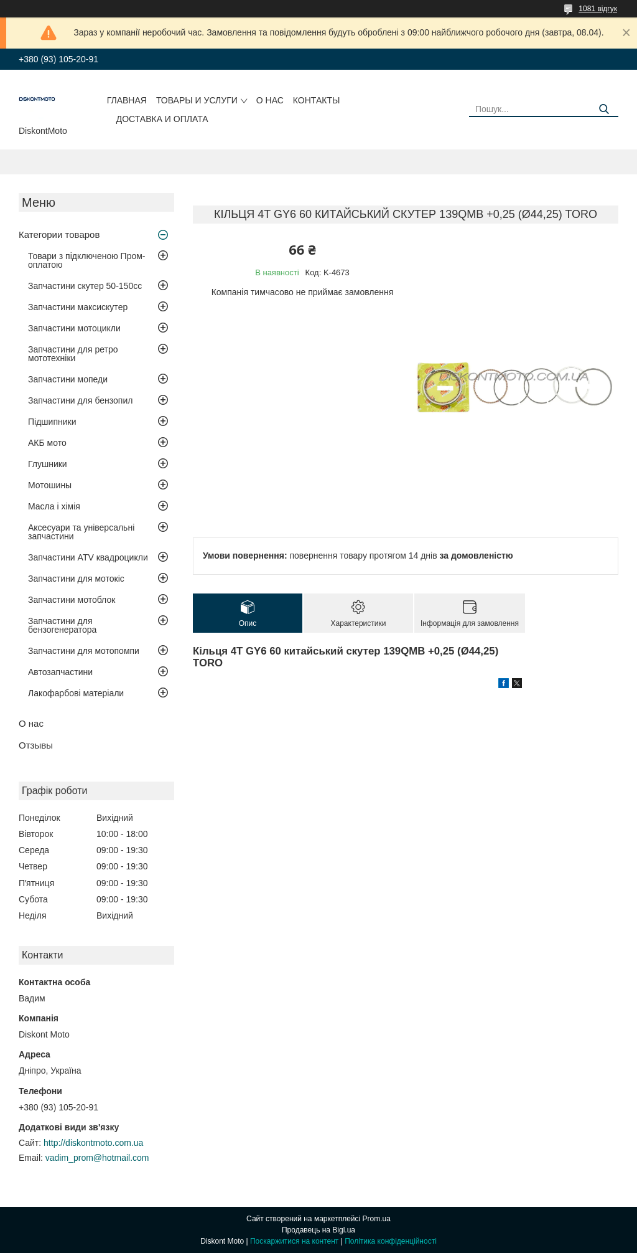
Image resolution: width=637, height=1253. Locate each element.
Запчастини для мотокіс (76, 579)
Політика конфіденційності (391, 1241)
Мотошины (50, 485)
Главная (127, 100)
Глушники (47, 464)
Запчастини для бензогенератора (62, 625)
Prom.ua (377, 1218)
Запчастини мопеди (68, 379)
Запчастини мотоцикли (74, 328)
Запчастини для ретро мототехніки (73, 353)
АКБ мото (47, 443)
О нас (270, 100)
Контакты (316, 100)
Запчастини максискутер (78, 307)
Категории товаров (59, 234)
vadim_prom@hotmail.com (97, 1158)
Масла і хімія (54, 506)
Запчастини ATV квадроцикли (88, 557)
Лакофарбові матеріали (76, 693)
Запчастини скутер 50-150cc (85, 286)
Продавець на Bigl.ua (318, 1230)
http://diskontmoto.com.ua (93, 1143)
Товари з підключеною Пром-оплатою (87, 260)
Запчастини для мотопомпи (83, 651)
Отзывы (36, 745)
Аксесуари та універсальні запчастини (81, 531)
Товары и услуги (197, 100)
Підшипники (52, 422)
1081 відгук (598, 8)
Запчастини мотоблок (71, 600)
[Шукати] (604, 109)
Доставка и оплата (162, 119)
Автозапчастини (60, 672)
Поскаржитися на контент (294, 1241)
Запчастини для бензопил (80, 400)
